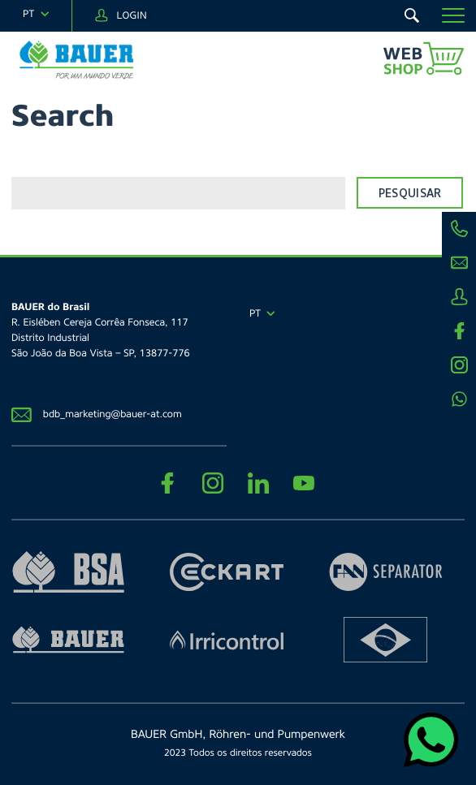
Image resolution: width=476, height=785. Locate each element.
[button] (453, 15)
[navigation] (35, 14)
